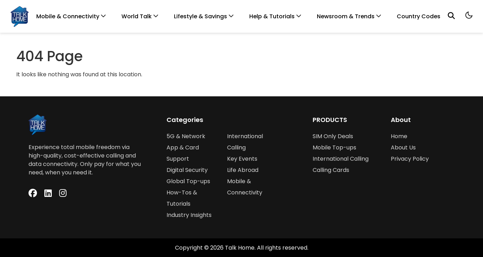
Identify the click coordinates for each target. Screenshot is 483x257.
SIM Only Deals (333, 136)
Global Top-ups (188, 181)
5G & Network (186, 136)
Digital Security (187, 170)
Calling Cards (331, 170)
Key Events (242, 159)
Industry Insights (189, 215)
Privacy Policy (410, 159)
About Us (403, 147)
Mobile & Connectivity (67, 16)
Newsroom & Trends (346, 16)
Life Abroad (242, 170)
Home (399, 136)
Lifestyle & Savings (200, 16)
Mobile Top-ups (334, 147)
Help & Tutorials (272, 16)
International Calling (341, 159)
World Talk (136, 16)
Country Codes (418, 16)
